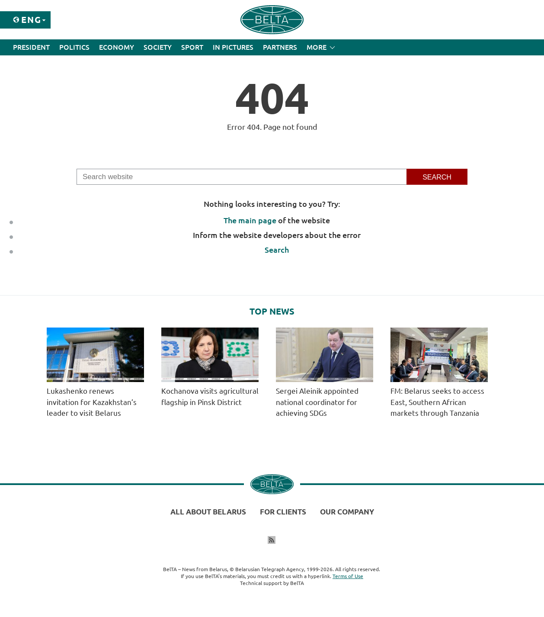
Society (158, 47)
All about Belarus (208, 512)
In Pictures (233, 47)
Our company (347, 512)
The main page (250, 220)
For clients (283, 512)
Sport (192, 47)
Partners (280, 47)
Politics (74, 47)
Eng (31, 20)
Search (277, 249)
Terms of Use (348, 576)
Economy (116, 47)
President (31, 47)
